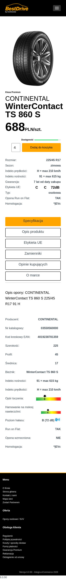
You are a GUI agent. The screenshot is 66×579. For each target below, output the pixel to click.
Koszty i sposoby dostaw (14, 543)
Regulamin (8, 536)
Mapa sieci (8, 499)
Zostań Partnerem (11, 502)
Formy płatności (10, 546)
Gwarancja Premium (12, 550)
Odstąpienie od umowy (13, 557)
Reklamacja (8, 553)
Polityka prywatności (12, 539)
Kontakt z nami (10, 495)
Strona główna (9, 491)
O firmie (6, 488)
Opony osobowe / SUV (13, 519)
